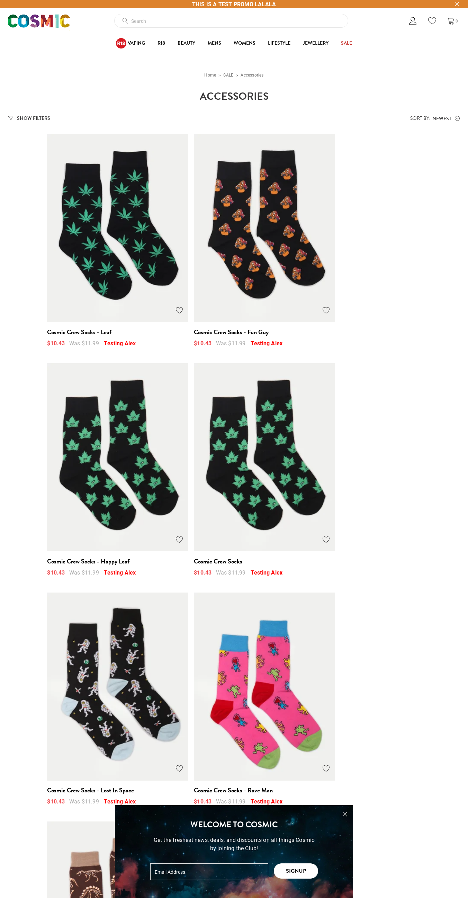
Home (210, 75)
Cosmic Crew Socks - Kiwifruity (273, 655)
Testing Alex (81, 297)
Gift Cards (21, 830)
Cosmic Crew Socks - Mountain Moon (54, 655)
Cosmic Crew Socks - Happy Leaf (275, 287)
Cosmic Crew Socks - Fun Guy (158, 287)
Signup (296, 871)
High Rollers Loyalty (33, 879)
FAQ (108, 859)
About (15, 811)
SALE (346, 43)
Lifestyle (279, 43)
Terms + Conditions (127, 801)
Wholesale (21, 850)
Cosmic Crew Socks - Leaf (40, 287)
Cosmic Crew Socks (371, 287)
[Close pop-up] (345, 814)
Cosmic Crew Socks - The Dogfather (165, 655)
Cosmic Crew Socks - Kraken (382, 471)
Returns (112, 830)
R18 (161, 43)
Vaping (130, 43)
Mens (214, 43)
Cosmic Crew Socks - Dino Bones (275, 471)
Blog (14, 821)
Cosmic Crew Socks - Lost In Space (51, 471)
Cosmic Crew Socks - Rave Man (160, 471)
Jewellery (315, 43)
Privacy (112, 850)
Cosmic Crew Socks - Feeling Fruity (390, 655)
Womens (244, 43)
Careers (17, 869)
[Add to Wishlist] (107, 265)
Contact (18, 840)
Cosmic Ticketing (30, 859)
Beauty (186, 43)
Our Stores (21, 801)
